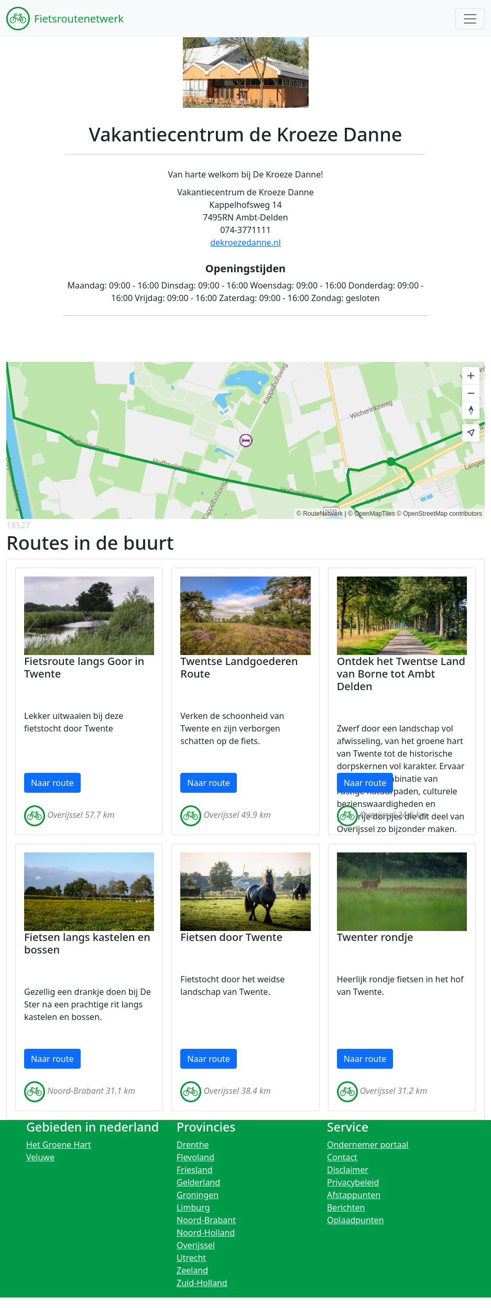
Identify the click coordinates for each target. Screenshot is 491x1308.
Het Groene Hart (58, 1144)
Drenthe (193, 1144)
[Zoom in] (470, 375)
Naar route (52, 783)
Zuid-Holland (202, 1283)
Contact (342, 1157)
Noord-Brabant (206, 1220)
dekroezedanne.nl (245, 242)
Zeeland (192, 1270)
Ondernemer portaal (368, 1144)
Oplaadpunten (355, 1220)
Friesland (195, 1170)
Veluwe (40, 1157)
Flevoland (195, 1157)
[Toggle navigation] (470, 18)
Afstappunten (353, 1195)
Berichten (346, 1207)
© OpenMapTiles (371, 513)
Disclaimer (347, 1170)
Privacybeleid (353, 1182)
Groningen (198, 1195)
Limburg (193, 1207)
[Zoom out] (470, 393)
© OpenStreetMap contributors (439, 513)
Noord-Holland (206, 1232)
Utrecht (191, 1257)
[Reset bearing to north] (470, 410)
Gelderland (198, 1182)
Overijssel (196, 1245)
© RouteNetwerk (320, 513)
